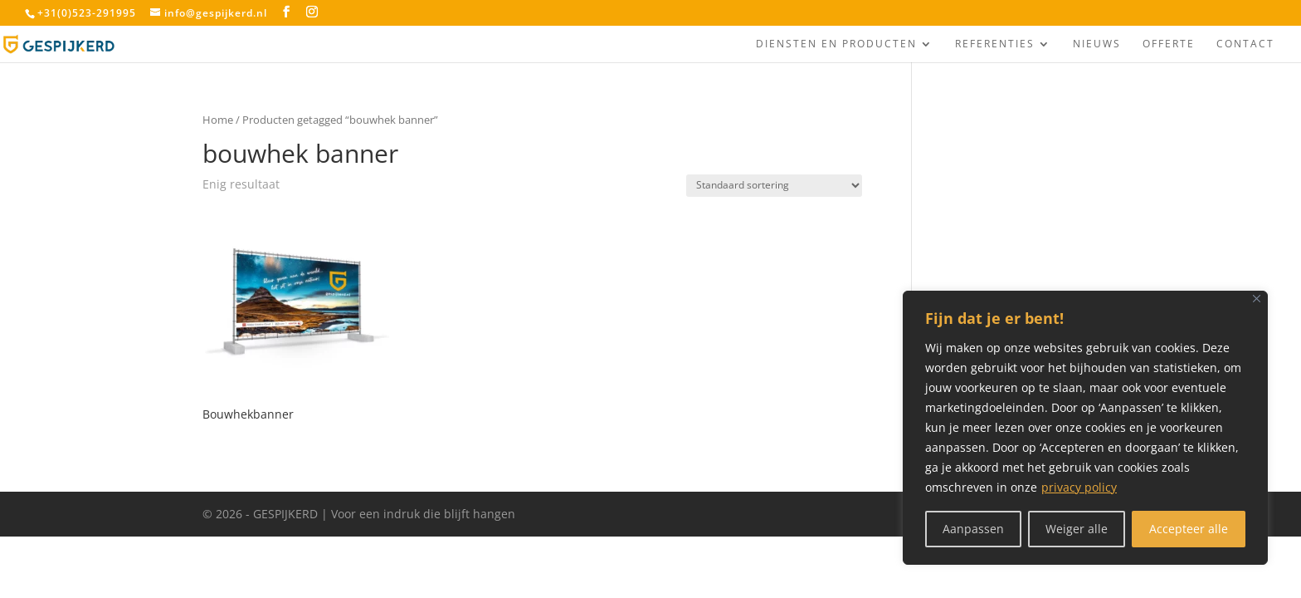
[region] (1085, 428)
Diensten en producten (836, 44)
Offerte (1169, 44)
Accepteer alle (1188, 529)
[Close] (1256, 298)
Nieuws (1097, 44)
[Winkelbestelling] (774, 185)
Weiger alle (1076, 529)
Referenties (995, 44)
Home (217, 119)
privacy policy (1079, 487)
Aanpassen (973, 529)
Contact (1245, 44)
